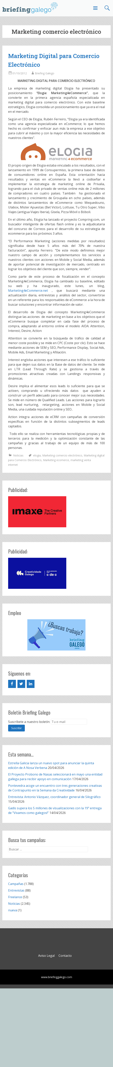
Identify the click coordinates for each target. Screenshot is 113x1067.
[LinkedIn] (31, 684)
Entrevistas (16, 890)
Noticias (18, 455)
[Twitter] (21, 684)
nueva (12, 910)
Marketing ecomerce (56, 460)
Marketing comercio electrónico (62, 455)
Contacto (65, 955)
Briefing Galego (44, 73)
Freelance (15, 897)
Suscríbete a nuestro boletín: (29, 722)
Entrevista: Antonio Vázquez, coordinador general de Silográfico (54, 797)
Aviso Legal (46, 955)
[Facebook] (12, 684)
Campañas (15, 884)
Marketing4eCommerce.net (28, 290)
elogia (37, 455)
